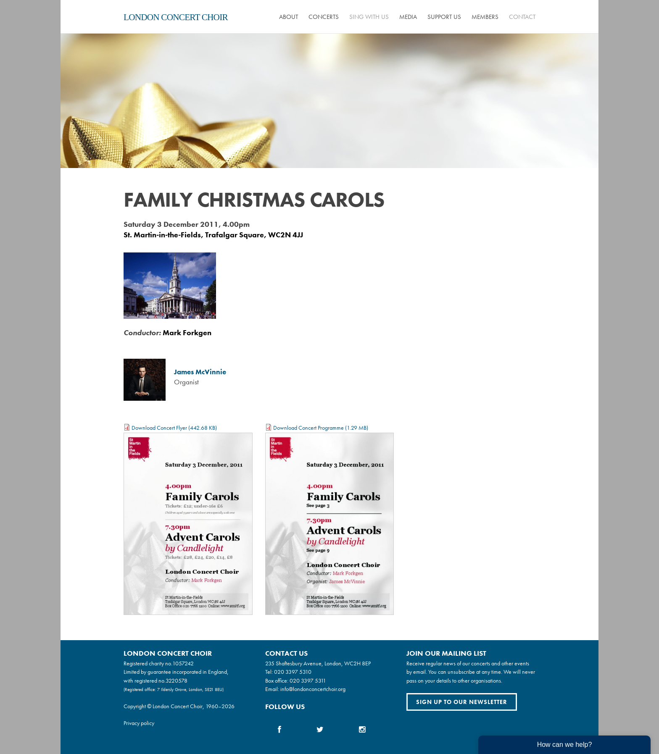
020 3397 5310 (292, 671)
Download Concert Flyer (159, 427)
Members (485, 17)
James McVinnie (200, 372)
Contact (522, 17)
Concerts (323, 17)
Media (408, 17)
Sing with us (369, 17)
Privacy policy (139, 723)
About (288, 17)
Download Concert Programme (308, 427)
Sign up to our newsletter (461, 702)
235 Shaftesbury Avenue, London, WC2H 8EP (318, 663)
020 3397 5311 (308, 680)
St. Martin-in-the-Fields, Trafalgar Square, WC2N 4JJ (213, 234)
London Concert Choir (176, 17)
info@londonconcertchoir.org (312, 689)
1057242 (183, 663)
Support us (444, 17)
